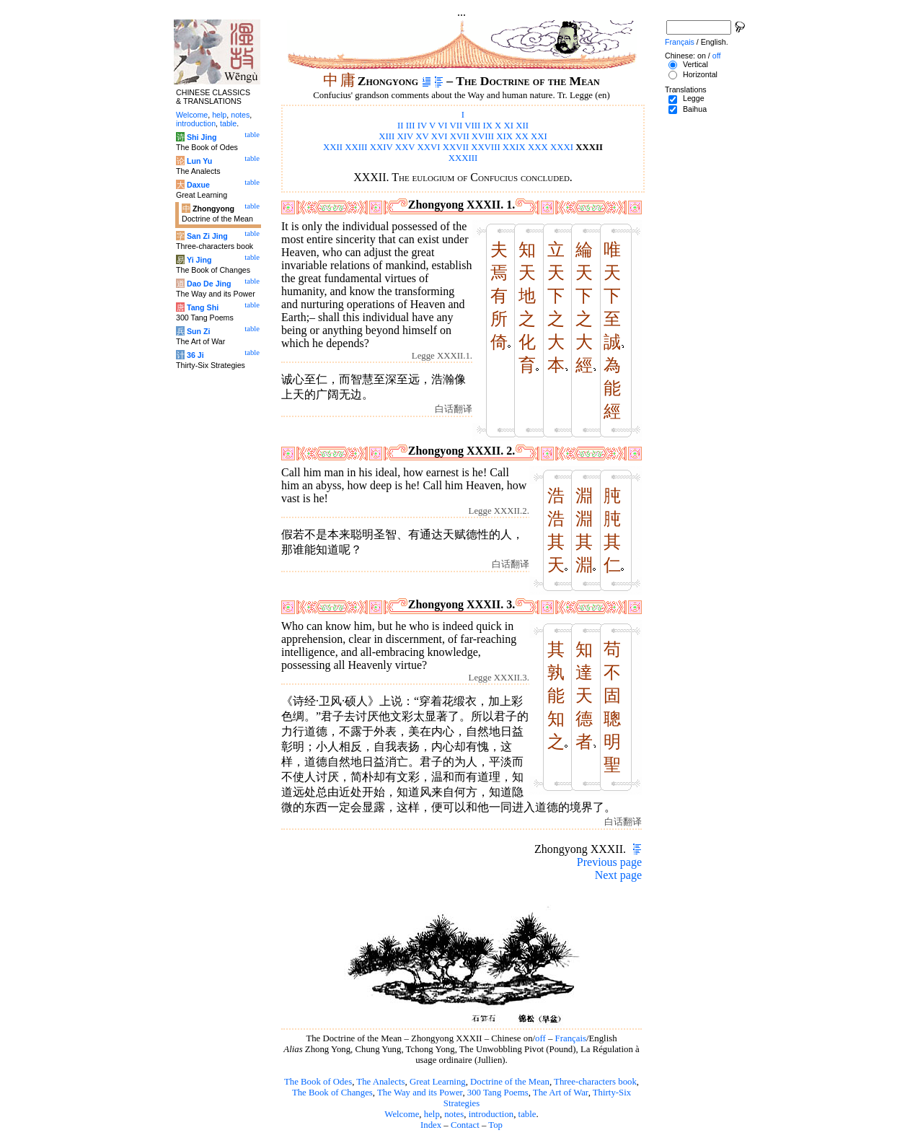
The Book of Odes (318, 1082)
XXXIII (463, 158)
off (540, 1038)
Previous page (609, 862)
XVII (459, 136)
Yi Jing (199, 259)
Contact (465, 1125)
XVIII (483, 136)
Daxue (198, 184)
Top (495, 1125)
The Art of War (560, 1092)
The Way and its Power (419, 1092)
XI (509, 126)
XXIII (356, 147)
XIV (405, 136)
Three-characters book (595, 1082)
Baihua (695, 109)
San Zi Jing (207, 236)
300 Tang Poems (498, 1092)
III (410, 126)
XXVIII (485, 147)
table (527, 1114)
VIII (472, 126)
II (400, 126)
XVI (439, 136)
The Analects (380, 1082)
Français (570, 1038)
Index (430, 1125)
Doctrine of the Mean (509, 1082)
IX (487, 126)
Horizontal (700, 74)
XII (522, 126)
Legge (694, 98)
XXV (405, 147)
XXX (538, 147)
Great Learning (438, 1082)
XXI (539, 136)
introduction (491, 1114)
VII (455, 126)
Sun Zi (199, 331)
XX (521, 136)
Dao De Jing (209, 283)
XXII (333, 147)
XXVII (456, 147)
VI (443, 126)
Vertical (695, 64)
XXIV (381, 147)
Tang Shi (202, 307)
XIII (386, 136)
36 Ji (195, 355)
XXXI (561, 147)
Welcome (401, 1114)
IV (422, 126)
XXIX (514, 147)
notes (454, 1114)
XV (421, 136)
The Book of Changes (332, 1092)
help (432, 1114)
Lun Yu (199, 161)
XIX (504, 136)
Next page (618, 875)
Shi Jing (201, 137)
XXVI (428, 147)
